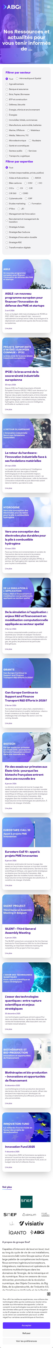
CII (21, 188)
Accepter (26, 1325)
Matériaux (35, 130)
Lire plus (8, 328)
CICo (11, 188)
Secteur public (15, 151)
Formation (36, 204)
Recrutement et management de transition (24, 220)
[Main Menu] (48, 6)
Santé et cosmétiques (19, 146)
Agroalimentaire (16, 84)
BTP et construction (18, 100)
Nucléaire (36, 141)
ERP (30, 199)
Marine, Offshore (16, 130)
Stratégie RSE (15, 243)
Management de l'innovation (22, 214)
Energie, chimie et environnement (24, 110)
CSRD (25, 193)
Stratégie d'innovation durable (23, 237)
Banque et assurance (18, 89)
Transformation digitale (20, 248)
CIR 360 (12, 193)
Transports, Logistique (19, 156)
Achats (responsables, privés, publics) (26, 173)
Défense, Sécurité (17, 105)
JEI (22, 209)
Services (32, 151)
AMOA (38, 178)
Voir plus (7, 1187)
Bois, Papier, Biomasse (19, 94)
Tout (11, 79)
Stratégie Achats (16, 227)
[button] (48, 1294)
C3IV (30, 183)
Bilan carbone (15, 183)
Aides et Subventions (19, 178)
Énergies (13, 115)
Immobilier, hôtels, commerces (23, 120)
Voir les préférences (26, 1341)
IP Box (12, 209)
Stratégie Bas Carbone (19, 232)
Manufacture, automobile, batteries (25, 125)
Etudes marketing (17, 204)
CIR (31, 188)
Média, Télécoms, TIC (19, 136)
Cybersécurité (15, 199)
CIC (40, 183)
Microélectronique (17, 141)
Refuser (26, 1333)
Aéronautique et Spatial (30, 78)
